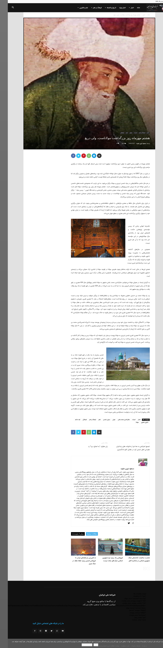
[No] (160, 643)
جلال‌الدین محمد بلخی (116, 420)
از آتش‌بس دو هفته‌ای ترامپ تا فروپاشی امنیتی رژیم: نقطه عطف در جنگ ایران (76, 561)
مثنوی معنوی (136, 422)
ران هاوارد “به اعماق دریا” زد (90, 446)
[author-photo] (134, 465)
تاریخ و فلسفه (102, 7)
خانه (130, 7)
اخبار (123, 7)
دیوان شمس (98, 420)
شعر (119, 133)
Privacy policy (79, 645)
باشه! (88, 645)
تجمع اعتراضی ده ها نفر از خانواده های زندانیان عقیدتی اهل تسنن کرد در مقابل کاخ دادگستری (125, 448)
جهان (123, 133)
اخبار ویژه (114, 7)
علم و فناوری (75, 7)
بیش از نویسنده (70, 533)
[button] (5, 8)
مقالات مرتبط (84, 533)
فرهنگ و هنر (88, 7)
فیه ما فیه (69, 420)
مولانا (129, 422)
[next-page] (136, 568)
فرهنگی (114, 133)
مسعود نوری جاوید (133, 144)
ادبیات (127, 133)
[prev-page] (140, 568)
